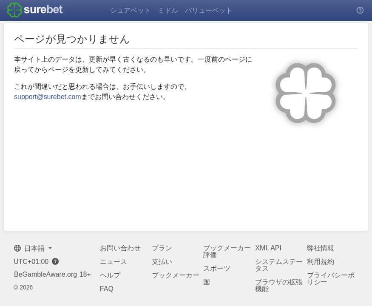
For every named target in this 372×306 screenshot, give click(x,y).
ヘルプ (110, 275)
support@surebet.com (47, 96)
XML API (268, 248)
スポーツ (216, 268)
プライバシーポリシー (331, 279)
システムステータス (279, 265)
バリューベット (209, 10)
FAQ (107, 288)
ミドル (168, 10)
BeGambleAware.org (45, 274)
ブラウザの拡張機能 (279, 285)
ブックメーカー (175, 275)
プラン (162, 248)
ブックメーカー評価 (227, 251)
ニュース (113, 261)
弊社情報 (320, 248)
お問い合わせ (120, 248)
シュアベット (130, 10)
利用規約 (320, 261)
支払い (162, 261)
